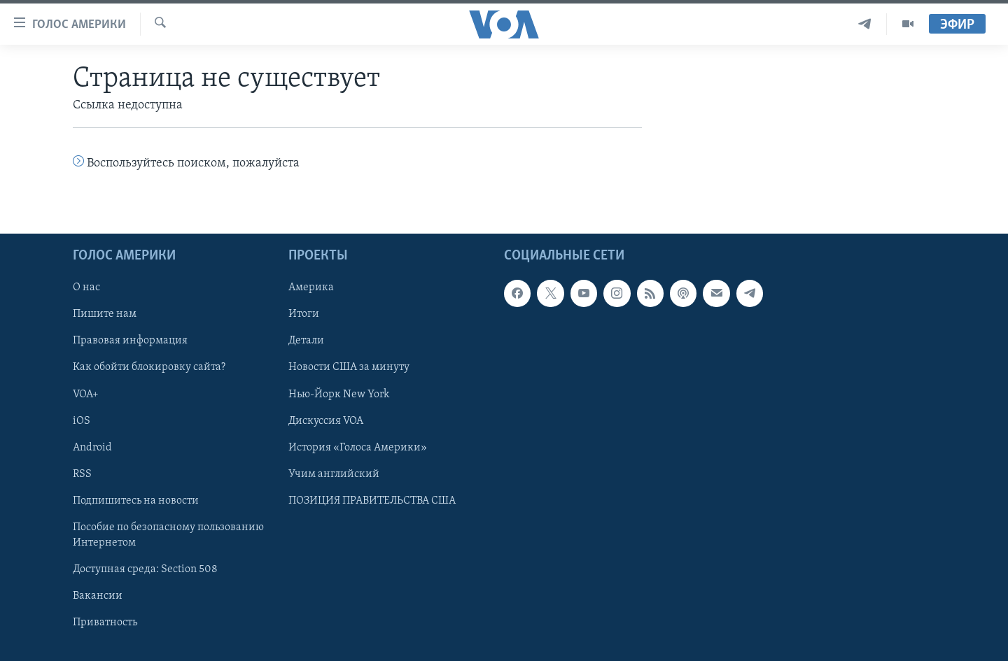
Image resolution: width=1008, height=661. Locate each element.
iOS (81, 420)
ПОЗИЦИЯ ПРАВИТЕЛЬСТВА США (372, 500)
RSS (82, 473)
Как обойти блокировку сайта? (149, 367)
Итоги (303, 314)
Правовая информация (130, 340)
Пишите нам (104, 314)
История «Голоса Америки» (357, 447)
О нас (86, 287)
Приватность (105, 622)
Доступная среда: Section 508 (145, 569)
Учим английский (333, 473)
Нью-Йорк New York (338, 393)
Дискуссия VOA (325, 420)
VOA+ (86, 393)
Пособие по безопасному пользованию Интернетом (168, 534)
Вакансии (97, 596)
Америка (311, 287)
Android (92, 447)
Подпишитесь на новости (136, 500)
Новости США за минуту (349, 367)
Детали (306, 340)
